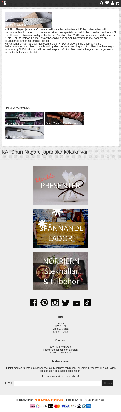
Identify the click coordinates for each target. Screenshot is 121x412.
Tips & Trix (60, 326)
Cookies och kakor (60, 352)
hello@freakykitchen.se (49, 399)
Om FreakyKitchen (60, 347)
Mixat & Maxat (60, 328)
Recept (61, 323)
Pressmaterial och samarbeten (60, 349)
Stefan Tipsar (60, 331)
